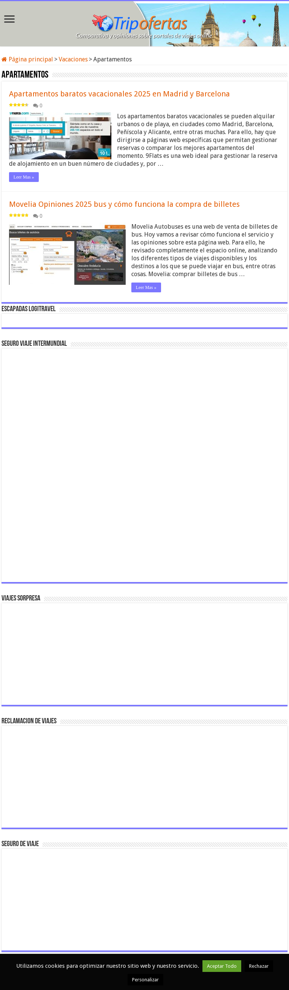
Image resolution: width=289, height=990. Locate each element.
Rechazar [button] (259, 966)
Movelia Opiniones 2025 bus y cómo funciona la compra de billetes (124, 204)
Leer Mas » (24, 177)
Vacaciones (73, 59)
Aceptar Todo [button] (222, 966)
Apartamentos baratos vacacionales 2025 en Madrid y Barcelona (119, 93)
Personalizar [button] (145, 979)
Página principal (27, 59)
